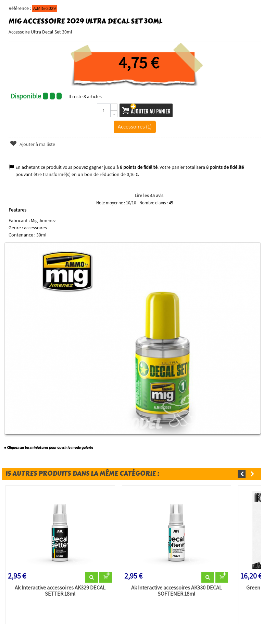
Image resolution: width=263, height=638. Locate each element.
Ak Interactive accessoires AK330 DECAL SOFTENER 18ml (176, 591)
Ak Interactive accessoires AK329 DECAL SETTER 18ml (60, 591)
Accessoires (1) (135, 126)
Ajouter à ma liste (32, 144)
